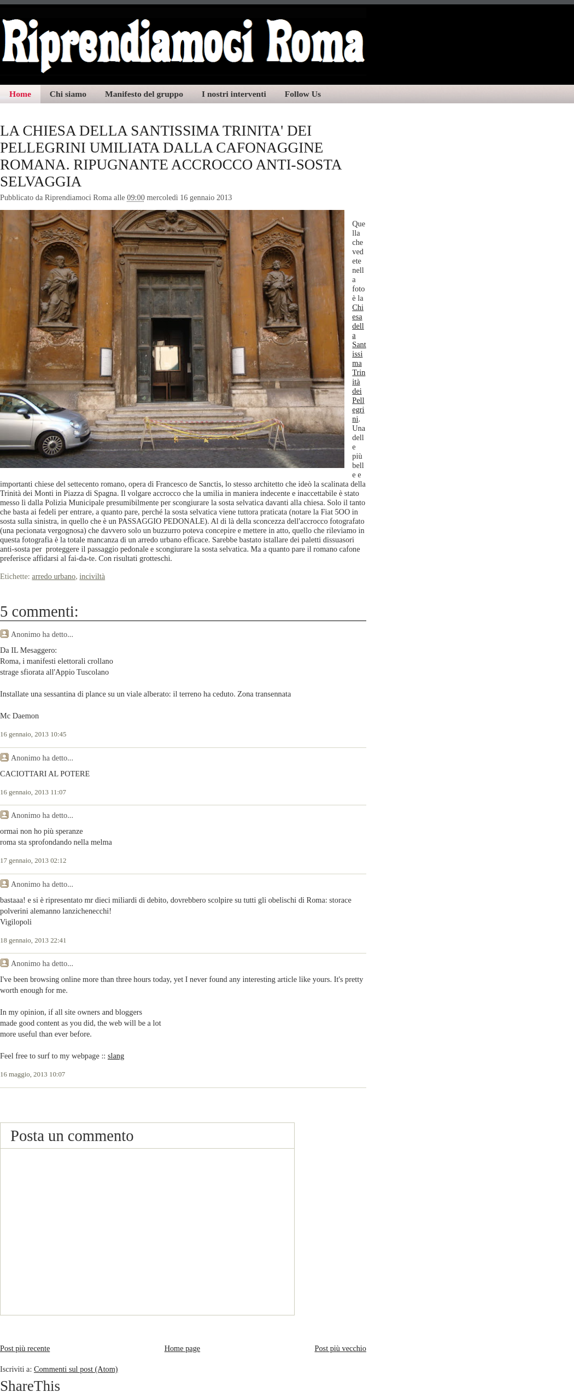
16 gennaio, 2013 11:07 (33, 792)
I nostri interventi (234, 93)
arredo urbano (53, 576)
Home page (183, 1348)
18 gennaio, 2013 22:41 (33, 940)
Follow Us (303, 93)
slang (116, 1055)
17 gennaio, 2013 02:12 (33, 860)
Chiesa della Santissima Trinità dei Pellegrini (359, 363)
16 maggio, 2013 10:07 (32, 1074)
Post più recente (25, 1348)
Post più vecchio (340, 1348)
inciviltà (92, 576)
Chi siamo (68, 93)
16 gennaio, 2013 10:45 (33, 734)
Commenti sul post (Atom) (76, 1369)
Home (20, 93)
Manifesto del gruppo (144, 93)
